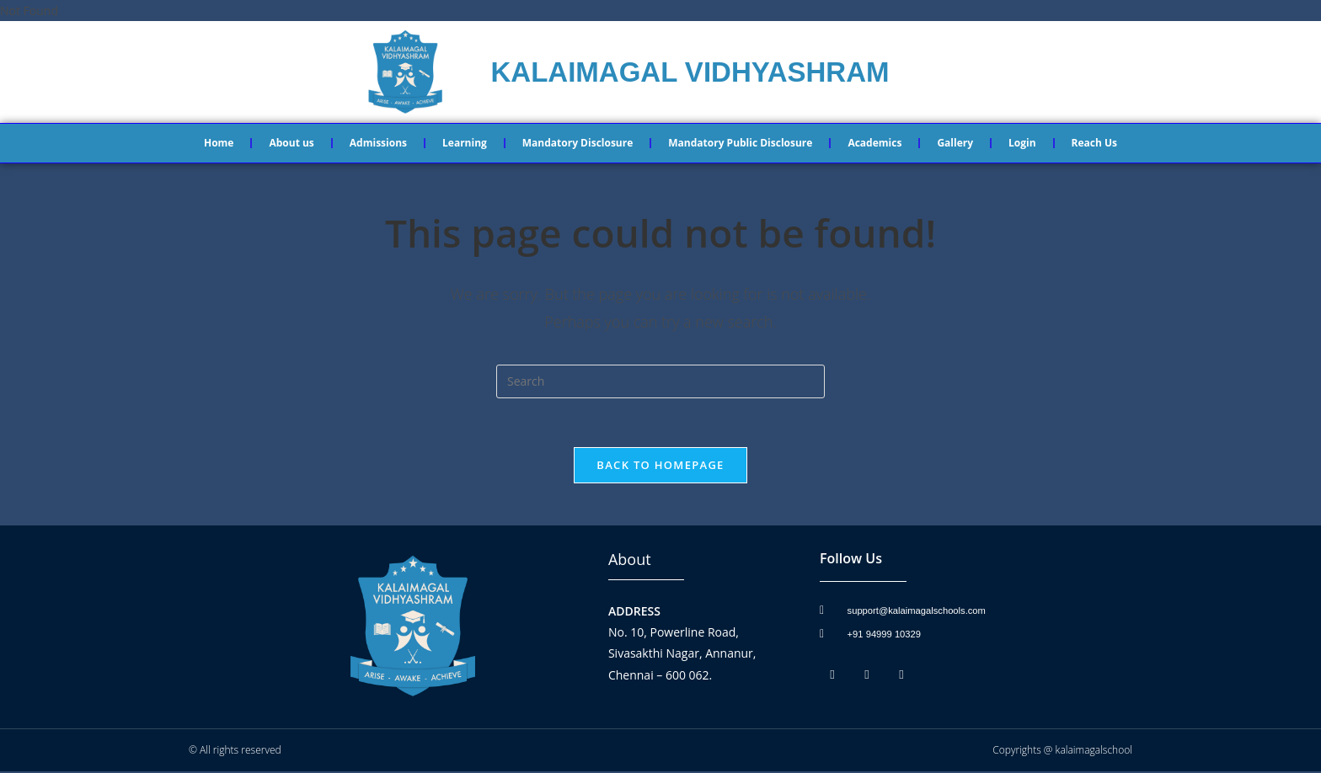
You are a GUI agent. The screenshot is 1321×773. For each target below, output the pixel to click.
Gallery (955, 143)
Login (1022, 143)
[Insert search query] (660, 381)
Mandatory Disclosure (577, 143)
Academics (874, 143)
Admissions (378, 143)
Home (218, 143)
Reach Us (1094, 143)
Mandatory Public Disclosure (740, 143)
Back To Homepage (660, 466)
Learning (464, 143)
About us (291, 143)
